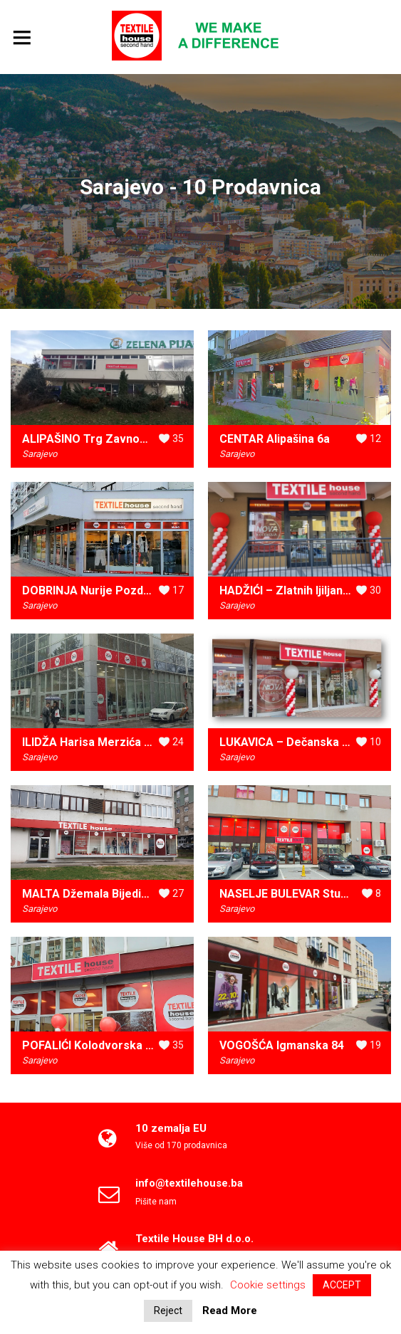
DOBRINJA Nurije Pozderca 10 (103, 590)
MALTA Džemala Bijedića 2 (92, 893)
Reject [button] (168, 1310)
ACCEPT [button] (342, 1285)
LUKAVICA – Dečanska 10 (287, 742)
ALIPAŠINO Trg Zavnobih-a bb (102, 439)
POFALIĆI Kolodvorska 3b (90, 1045)
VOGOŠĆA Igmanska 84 (281, 1045)
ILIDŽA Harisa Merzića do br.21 (104, 742)
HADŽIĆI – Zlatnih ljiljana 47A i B (303, 590)
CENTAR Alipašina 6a (274, 439)
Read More (229, 1310)
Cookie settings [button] (268, 1284)
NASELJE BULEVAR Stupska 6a (300, 893)
